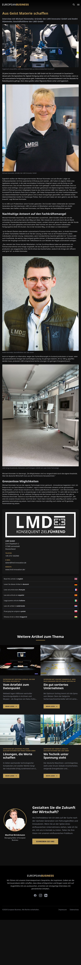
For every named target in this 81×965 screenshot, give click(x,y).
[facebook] (35, 895)
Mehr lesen (11, 706)
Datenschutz (74, 910)
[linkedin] (45, 895)
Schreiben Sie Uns (45, 841)
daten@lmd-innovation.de (15, 563)
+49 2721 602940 (12, 556)
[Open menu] (77, 4)
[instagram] (40, 895)
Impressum (63, 910)
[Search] (74, 4)
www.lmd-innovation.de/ (15, 569)
